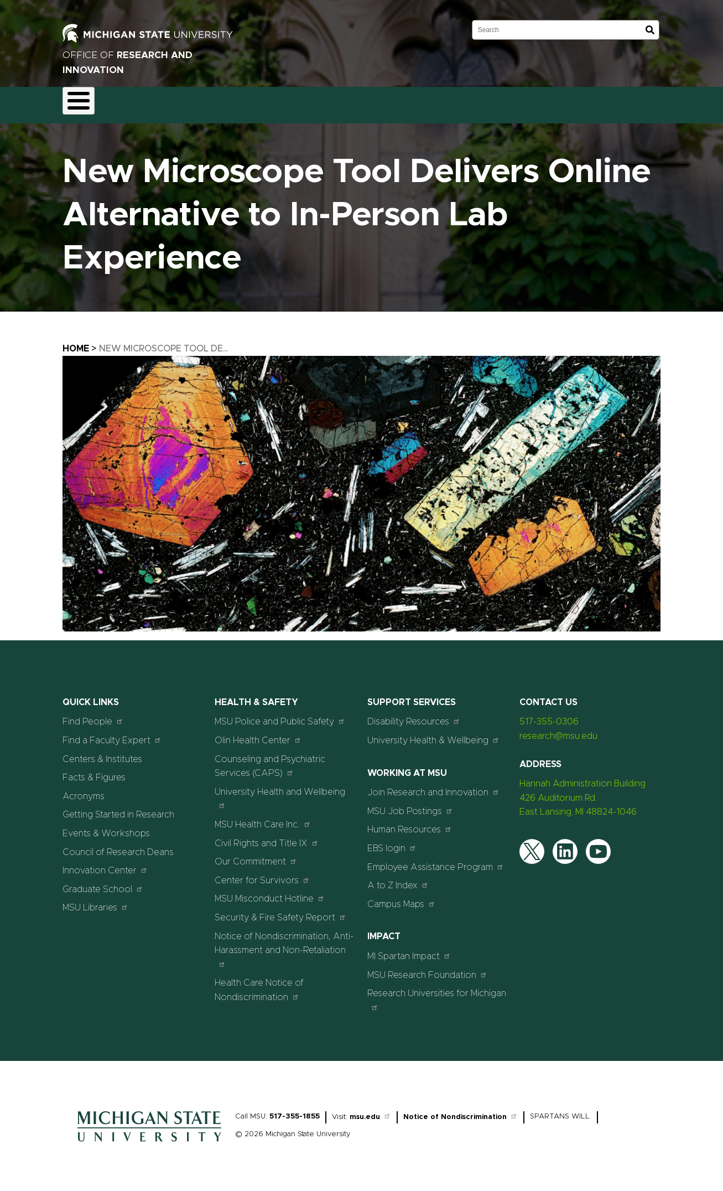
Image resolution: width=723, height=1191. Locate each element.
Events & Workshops (106, 826)
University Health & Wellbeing (433, 733)
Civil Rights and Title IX (267, 836)
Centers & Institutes (102, 752)
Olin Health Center (258, 733)
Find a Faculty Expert (112, 733)
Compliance (234, 102)
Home (76, 342)
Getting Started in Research (118, 808)
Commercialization (312, 102)
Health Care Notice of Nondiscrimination (259, 984)
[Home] (149, 1138)
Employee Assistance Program (435, 860)
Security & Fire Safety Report (280, 910)
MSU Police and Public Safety (280, 715)
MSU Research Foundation (427, 968)
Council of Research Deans (118, 845)
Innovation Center (105, 864)
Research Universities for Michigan (436, 993)
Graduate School (103, 882)
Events (482, 102)
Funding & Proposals (154, 102)
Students (533, 102)
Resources (386, 102)
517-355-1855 (294, 1110)
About (85, 102)
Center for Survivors (262, 873)
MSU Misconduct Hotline (270, 892)
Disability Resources (413, 715)
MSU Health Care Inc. (263, 817)
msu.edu (370, 1111)
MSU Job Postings (410, 804)
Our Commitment (256, 855)
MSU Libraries (95, 901)
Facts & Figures (94, 771)
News (438, 102)
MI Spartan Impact (409, 949)
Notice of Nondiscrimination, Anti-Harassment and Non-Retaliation (284, 943)
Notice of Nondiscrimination (460, 1111)
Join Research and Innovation (433, 786)
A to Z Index (398, 879)
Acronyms (84, 789)
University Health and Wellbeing (280, 791)
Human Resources (409, 823)
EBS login (392, 841)
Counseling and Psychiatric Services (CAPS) (270, 759)
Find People (93, 715)
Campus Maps (401, 897)
